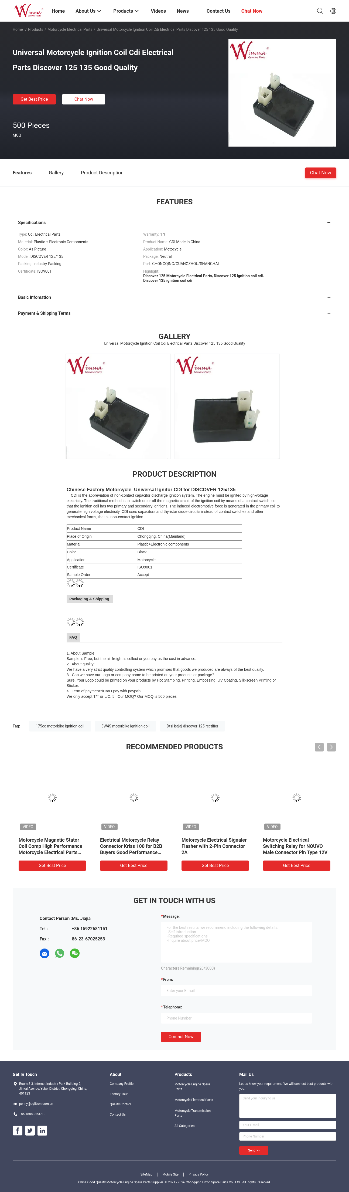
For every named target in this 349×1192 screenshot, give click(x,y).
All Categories (184, 1126)
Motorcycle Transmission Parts (192, 1113)
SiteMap (146, 1174)
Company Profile (122, 1084)
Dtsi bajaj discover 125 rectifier (192, 726)
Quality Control (120, 1104)
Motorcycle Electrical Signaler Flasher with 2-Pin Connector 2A (214, 846)
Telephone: (172, 1007)
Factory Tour (119, 1094)
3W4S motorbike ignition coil (125, 726)
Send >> (253, 1150)
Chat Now (83, 99)
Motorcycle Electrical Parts (70, 29)
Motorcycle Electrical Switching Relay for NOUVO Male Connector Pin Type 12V (295, 846)
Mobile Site (170, 1174)
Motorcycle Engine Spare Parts (192, 1086)
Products (35, 29)
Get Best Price (34, 99)
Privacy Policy (198, 1174)
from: (168, 979)
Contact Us (118, 1114)
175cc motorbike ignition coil (60, 726)
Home (18, 29)
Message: (171, 916)
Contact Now (181, 1036)
